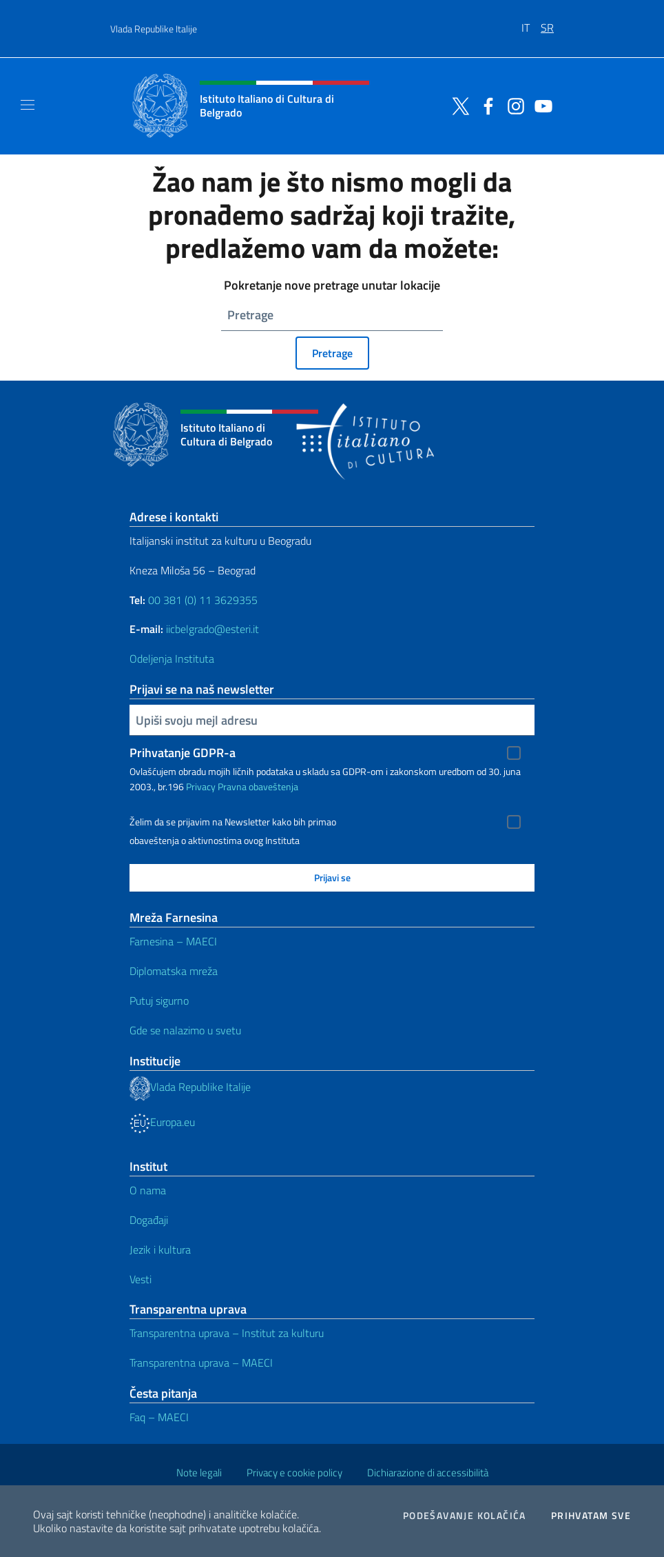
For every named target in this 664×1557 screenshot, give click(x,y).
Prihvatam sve (591, 1515)
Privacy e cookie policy (294, 1472)
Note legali (199, 1472)
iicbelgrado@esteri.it (212, 629)
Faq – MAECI (159, 1417)
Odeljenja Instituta (171, 658)
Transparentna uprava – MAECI (201, 1362)
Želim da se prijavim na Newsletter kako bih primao (232, 822)
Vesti (140, 1279)
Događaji (148, 1220)
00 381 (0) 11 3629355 (203, 600)
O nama (147, 1190)
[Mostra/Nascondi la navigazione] (27, 105)
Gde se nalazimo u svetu (185, 1030)
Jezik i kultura (160, 1249)
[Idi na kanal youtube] (540, 105)
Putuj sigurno (159, 1000)
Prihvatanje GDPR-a (182, 752)
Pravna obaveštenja (258, 786)
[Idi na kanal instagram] (512, 105)
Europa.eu (162, 1122)
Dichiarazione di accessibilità (427, 1472)
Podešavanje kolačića (464, 1515)
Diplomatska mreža (173, 971)
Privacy (201, 786)
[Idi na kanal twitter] (457, 105)
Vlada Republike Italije (153, 28)
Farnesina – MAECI (173, 941)
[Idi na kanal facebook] (485, 105)
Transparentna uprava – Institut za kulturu (226, 1333)
